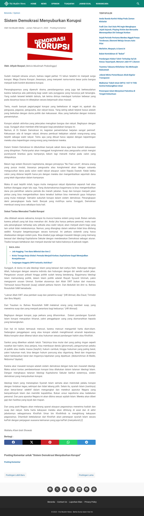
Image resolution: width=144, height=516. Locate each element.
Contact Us (62, 502)
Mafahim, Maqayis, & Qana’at (112, 49)
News (44, 4)
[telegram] (86, 442)
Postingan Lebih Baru (15, 475)
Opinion (55, 4)
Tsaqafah (69, 4)
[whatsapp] (68, 442)
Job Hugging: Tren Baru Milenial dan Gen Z (31, 251)
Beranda (51, 502)
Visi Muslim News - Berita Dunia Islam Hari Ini (75, 512)
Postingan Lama (86, 475)
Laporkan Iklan (75, 502)
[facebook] (13, 442)
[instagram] (72, 489)
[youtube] (65, 489)
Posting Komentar (58, 28)
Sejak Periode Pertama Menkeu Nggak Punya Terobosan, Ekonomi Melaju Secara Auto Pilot (119, 41)
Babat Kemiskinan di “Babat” (112, 54)
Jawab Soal (85, 4)
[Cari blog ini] (138, 3)
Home (33, 4)
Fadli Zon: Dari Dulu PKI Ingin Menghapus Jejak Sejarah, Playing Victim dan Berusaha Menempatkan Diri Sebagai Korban (118, 30)
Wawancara (102, 4)
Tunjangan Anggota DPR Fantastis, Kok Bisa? (32, 263)
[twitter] (31, 442)
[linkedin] (79, 489)
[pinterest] (50, 442)
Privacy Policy (91, 502)
